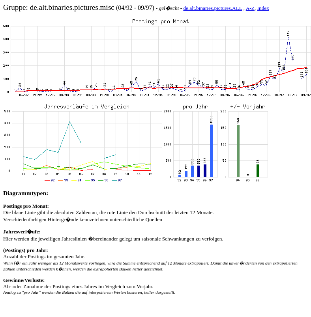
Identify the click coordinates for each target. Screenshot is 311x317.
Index (263, 8)
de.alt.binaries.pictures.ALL (212, 8)
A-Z (250, 8)
